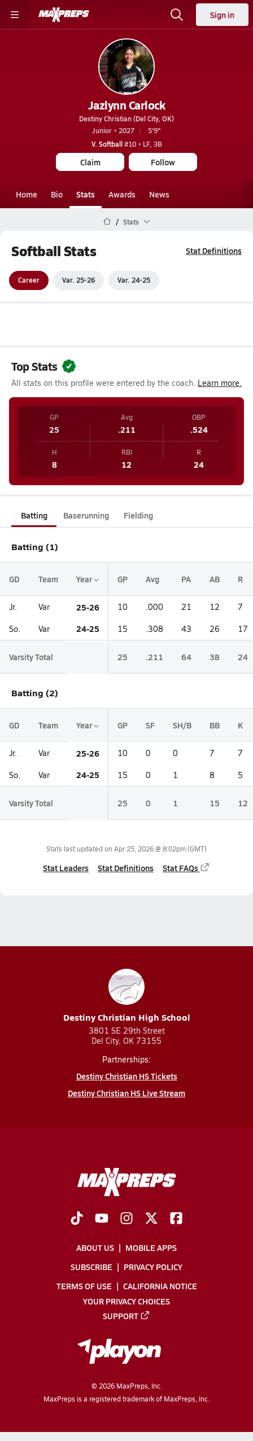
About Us (95, 1247)
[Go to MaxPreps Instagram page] (126, 1219)
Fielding (138, 515)
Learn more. (220, 382)
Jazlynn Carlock (126, 105)
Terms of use (84, 1285)
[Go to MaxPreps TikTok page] (77, 1219)
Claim (90, 162)
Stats (85, 194)
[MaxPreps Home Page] (107, 222)
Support (126, 1315)
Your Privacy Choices (126, 1300)
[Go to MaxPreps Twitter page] (151, 1219)
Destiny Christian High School (126, 996)
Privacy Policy (153, 1266)
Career (29, 280)
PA (186, 579)
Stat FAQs (186, 868)
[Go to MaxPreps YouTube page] (101, 1219)
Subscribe (91, 1266)
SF (150, 725)
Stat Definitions (214, 250)
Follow (163, 162)
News (159, 194)
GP (122, 579)
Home (26, 194)
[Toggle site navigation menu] (14, 14)
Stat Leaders (66, 868)
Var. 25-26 (78, 280)
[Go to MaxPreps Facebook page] (176, 1219)
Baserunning (86, 515)
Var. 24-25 (133, 280)
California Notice (160, 1285)
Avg (152, 579)
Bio (57, 194)
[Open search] (176, 14)
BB (215, 725)
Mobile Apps (151, 1247)
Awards (122, 194)
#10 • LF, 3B (126, 143)
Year (87, 579)
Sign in (222, 14)
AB (215, 579)
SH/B (182, 725)
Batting (34, 515)
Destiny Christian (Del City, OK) (126, 118)
